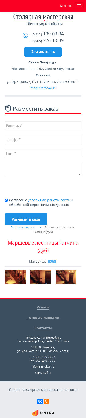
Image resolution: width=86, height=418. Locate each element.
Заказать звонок (43, 51)
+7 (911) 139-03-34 (43, 357)
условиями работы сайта (49, 200)
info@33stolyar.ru (43, 88)
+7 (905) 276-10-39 (43, 361)
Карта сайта (43, 373)
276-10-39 (47, 40)
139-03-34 (47, 34)
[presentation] (39, 186)
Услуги (43, 307)
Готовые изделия (43, 317)
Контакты (43, 328)
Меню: (65, 5)
